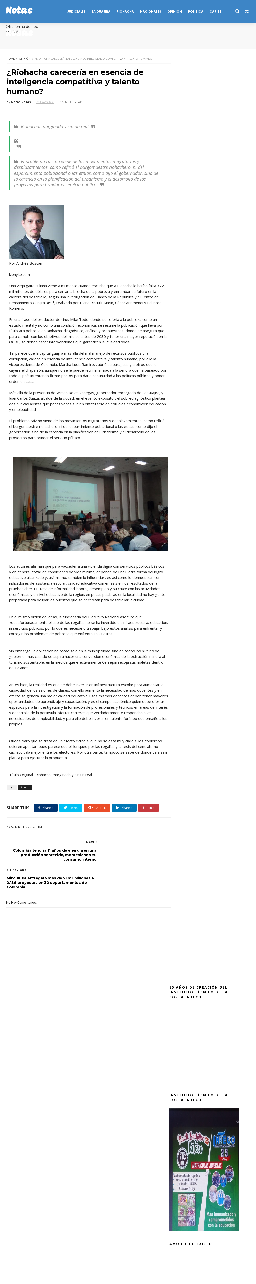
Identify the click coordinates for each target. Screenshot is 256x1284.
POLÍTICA (195, 11)
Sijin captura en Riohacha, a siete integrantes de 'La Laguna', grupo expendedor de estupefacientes (203, 913)
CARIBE (215, 11)
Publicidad (100, 1260)
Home (10, 58)
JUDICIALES (76, 11)
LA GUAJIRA (101, 11)
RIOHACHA (125, 11)
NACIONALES (150, 11)
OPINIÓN (174, 11)
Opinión (24, 58)
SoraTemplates (32, 1277)
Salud (119, 1260)
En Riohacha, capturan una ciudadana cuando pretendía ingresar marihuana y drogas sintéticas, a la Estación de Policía (204, 973)
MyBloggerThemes (80, 1277)
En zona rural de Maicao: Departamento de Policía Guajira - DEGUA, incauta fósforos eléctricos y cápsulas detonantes (203, 943)
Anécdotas (18, 34)
